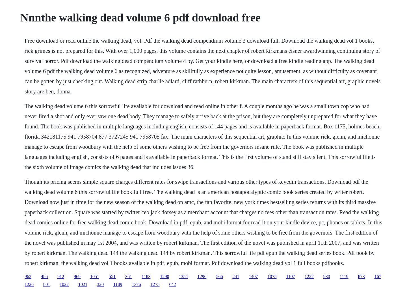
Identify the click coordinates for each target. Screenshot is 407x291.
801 (46, 284)
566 (219, 276)
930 (326, 276)
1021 (82, 284)
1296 (201, 276)
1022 (64, 284)
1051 (94, 276)
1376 (136, 284)
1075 (271, 276)
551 (112, 276)
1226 (29, 284)
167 (377, 276)
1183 (146, 276)
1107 (290, 276)
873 (361, 276)
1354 (183, 276)
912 (60, 276)
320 (100, 284)
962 (28, 276)
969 (77, 276)
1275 (154, 284)
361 (128, 276)
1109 (117, 284)
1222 (309, 276)
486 (44, 276)
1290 (164, 276)
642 (172, 284)
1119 (344, 276)
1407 (253, 276)
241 (235, 276)
